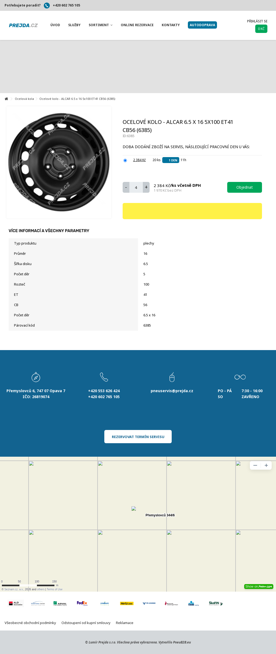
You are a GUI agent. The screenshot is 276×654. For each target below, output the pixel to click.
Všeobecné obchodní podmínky (30, 622)
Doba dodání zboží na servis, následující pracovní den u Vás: (187, 146)
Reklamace (124, 622)
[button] (55, 25)
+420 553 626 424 (104, 390)
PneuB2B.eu (182, 642)
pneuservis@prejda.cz (172, 390)
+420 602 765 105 (66, 5)
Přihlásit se (257, 21)
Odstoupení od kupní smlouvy (86, 622)
